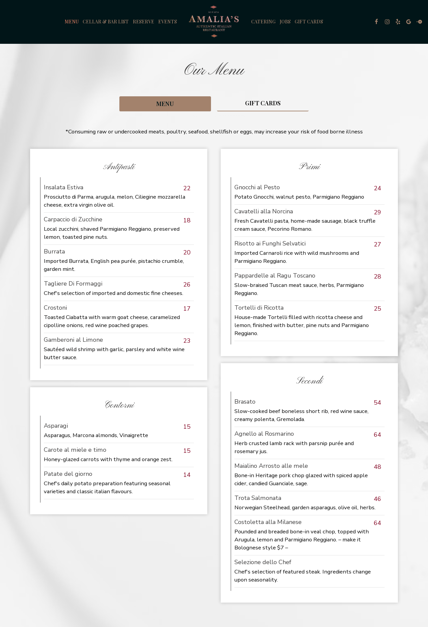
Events (167, 21)
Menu (72, 21)
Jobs (285, 21)
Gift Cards (309, 21)
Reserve (143, 21)
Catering (263, 21)
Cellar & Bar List (106, 21)
